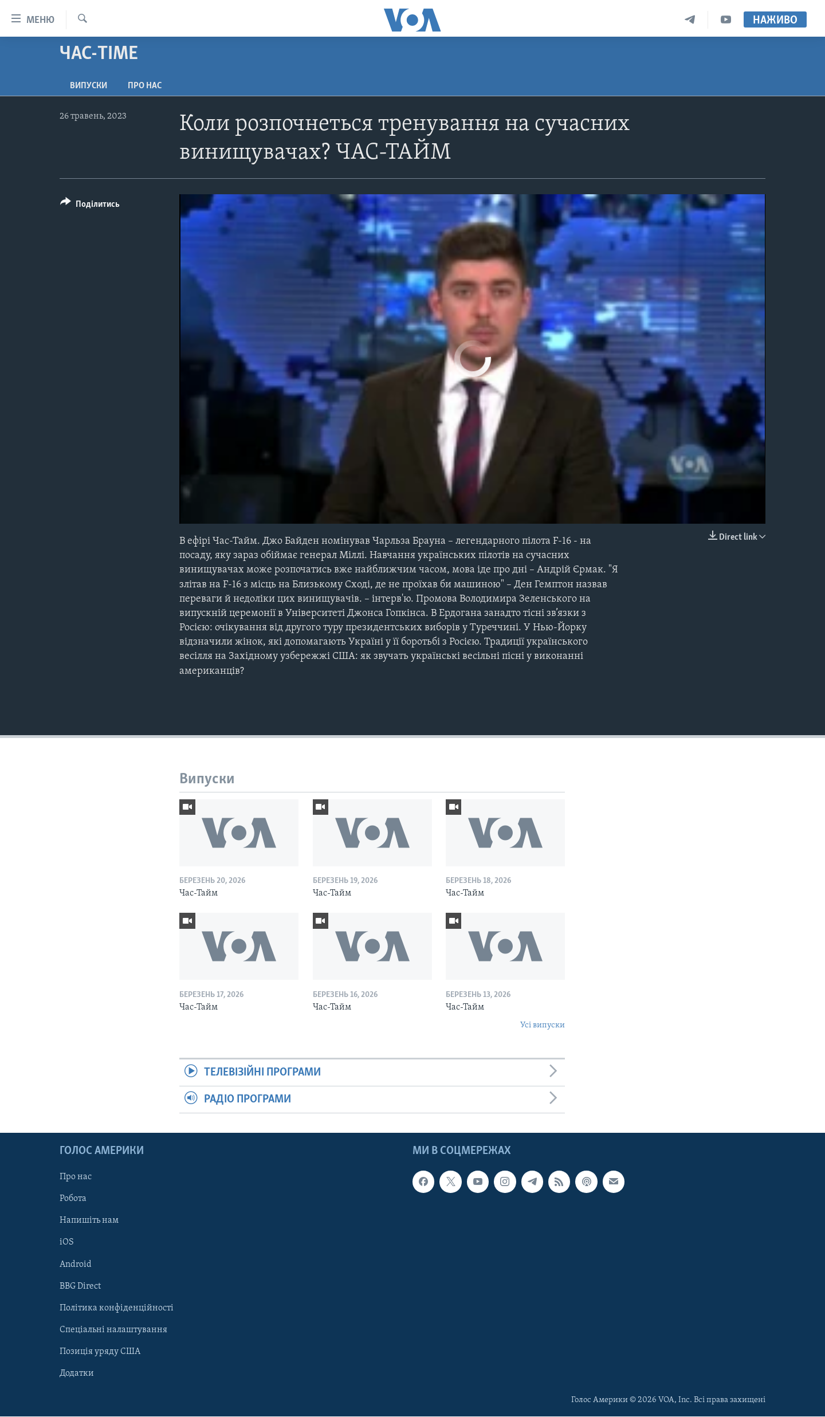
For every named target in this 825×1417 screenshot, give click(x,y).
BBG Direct (80, 1286)
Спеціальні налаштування (113, 1329)
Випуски (88, 86)
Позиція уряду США (100, 1351)
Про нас (145, 86)
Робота (73, 1199)
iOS (67, 1242)
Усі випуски (542, 1025)
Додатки (77, 1373)
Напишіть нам (89, 1221)
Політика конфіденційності (117, 1308)
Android (76, 1264)
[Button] (90, 206)
